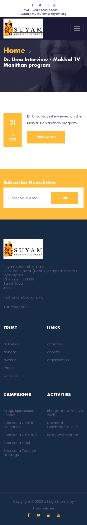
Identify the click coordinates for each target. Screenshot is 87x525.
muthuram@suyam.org (43, 14)
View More (46, 137)
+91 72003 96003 (41, 10)
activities (11, 344)
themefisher (43, 508)
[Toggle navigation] (77, 28)
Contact (10, 375)
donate (9, 352)
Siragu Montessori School (18, 412)
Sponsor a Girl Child (20, 434)
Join (64, 197)
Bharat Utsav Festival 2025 (65, 412)
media (9, 367)
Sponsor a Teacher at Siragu (19, 452)
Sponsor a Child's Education (18, 424)
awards (9, 359)
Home (14, 51)
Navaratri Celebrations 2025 (63, 424)
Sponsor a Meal (16, 442)
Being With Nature (62, 434)
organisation (58, 359)
